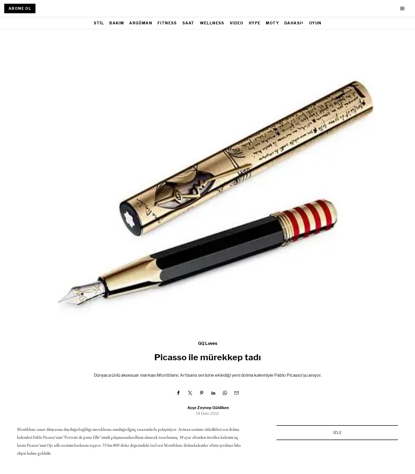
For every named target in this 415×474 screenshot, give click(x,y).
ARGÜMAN (140, 23)
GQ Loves (207, 343)
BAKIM (116, 23)
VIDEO (236, 23)
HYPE (255, 23)
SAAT (188, 23)
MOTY (272, 23)
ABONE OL (19, 8)
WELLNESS (212, 23)
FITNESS (167, 23)
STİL (99, 23)
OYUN (315, 23)
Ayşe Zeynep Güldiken (208, 407)
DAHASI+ (294, 23)
